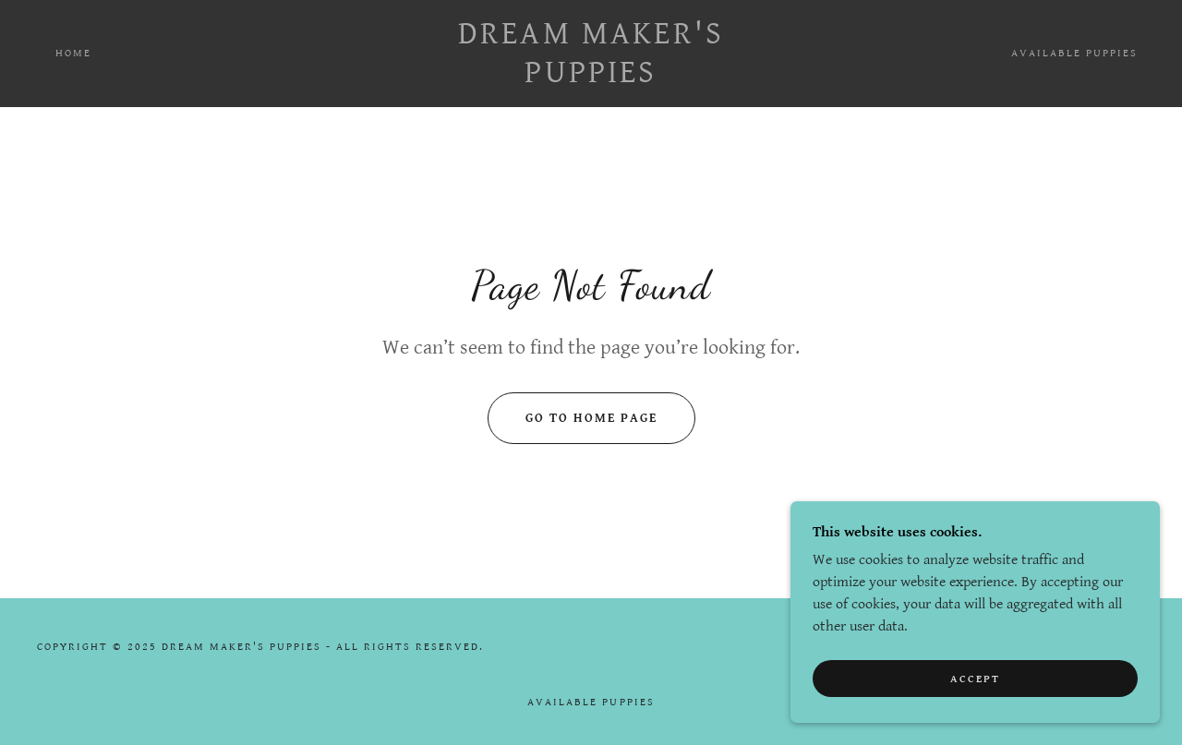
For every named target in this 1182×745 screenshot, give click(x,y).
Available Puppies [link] (1074, 53)
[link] (591, 78)
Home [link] (73, 53)
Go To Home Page (591, 418)
